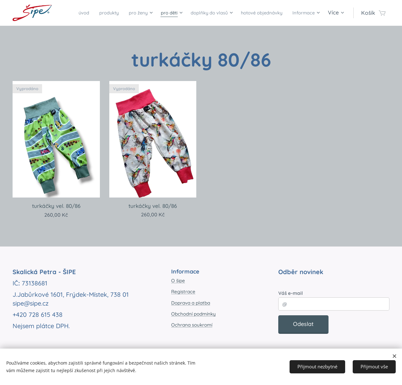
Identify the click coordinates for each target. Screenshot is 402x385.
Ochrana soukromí (191, 325)
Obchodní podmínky (193, 314)
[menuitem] (93, 13)
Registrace (183, 292)
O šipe (178, 281)
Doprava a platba (190, 303)
